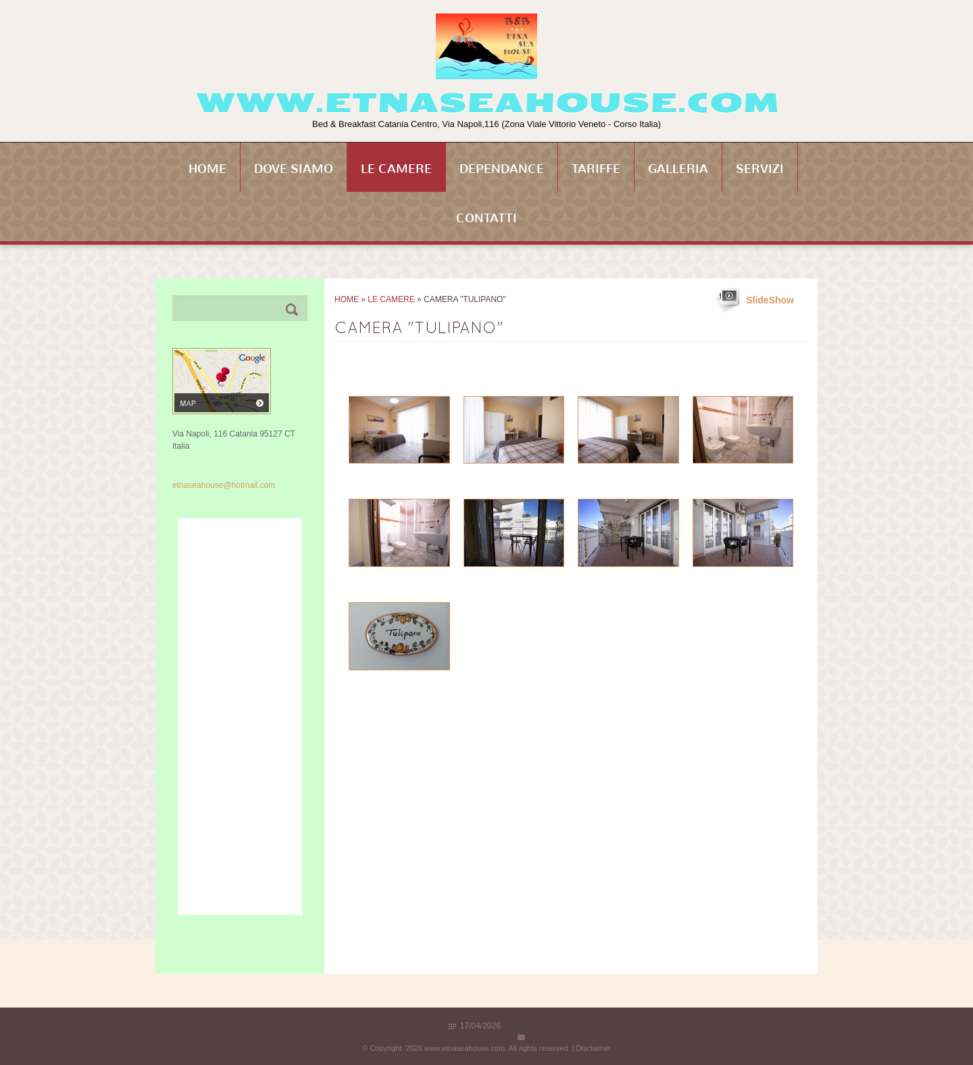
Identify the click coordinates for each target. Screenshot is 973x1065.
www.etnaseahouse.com (486, 103)
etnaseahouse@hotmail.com (223, 485)
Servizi (760, 169)
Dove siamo (293, 169)
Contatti (486, 218)
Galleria (678, 169)
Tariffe (596, 169)
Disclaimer (593, 1048)
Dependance (501, 169)
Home (207, 169)
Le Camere (396, 169)
